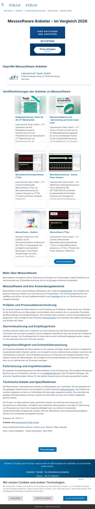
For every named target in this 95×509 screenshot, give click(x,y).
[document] (47, 488)
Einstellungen (43, 498)
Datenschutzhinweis (52, 507)
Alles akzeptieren (75, 498)
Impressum (39, 507)
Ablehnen (15, 498)
